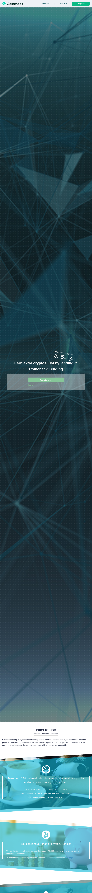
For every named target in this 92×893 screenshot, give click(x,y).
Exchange (45, 4)
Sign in (30, 385)
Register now (46, 380)
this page (69, 858)
